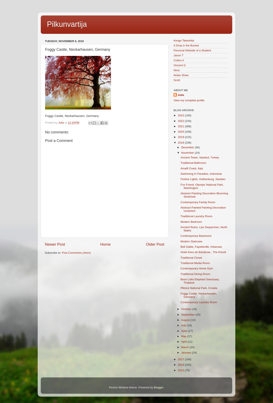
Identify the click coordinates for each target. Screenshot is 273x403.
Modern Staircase (191, 241)
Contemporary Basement (196, 235)
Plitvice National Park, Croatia (199, 288)
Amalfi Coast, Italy (192, 168)
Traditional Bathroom (193, 162)
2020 (181, 131)
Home (105, 244)
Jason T (178, 55)
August (186, 320)
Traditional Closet (191, 257)
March (185, 347)
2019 (181, 137)
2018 (181, 142)
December (188, 147)
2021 (181, 126)
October (186, 309)
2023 (181, 115)
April (184, 341)
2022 (181, 121)
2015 (181, 370)
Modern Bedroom (191, 221)
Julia (181, 95)
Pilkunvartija (67, 24)
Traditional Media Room (195, 263)
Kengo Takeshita (184, 40)
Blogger (158, 387)
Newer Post (55, 244)
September (188, 314)
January (186, 352)
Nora (177, 70)
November (188, 152)
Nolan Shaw (181, 75)
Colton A (179, 60)
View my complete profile (189, 100)
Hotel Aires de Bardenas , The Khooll (203, 252)
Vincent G (180, 65)
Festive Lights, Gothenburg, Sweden (203, 179)
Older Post (155, 244)
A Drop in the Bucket (186, 45)
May (184, 336)
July (184, 325)
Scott (177, 80)
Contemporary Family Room (198, 202)
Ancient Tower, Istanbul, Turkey (200, 157)
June (184, 330)
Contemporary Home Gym (197, 268)
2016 (181, 364)
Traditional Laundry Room (196, 216)
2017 (181, 359)
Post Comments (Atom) (76, 252)
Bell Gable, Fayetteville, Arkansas (201, 246)
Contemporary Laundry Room (199, 302)
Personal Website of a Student (192, 50)
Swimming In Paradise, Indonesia (201, 173)
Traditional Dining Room (195, 274)
